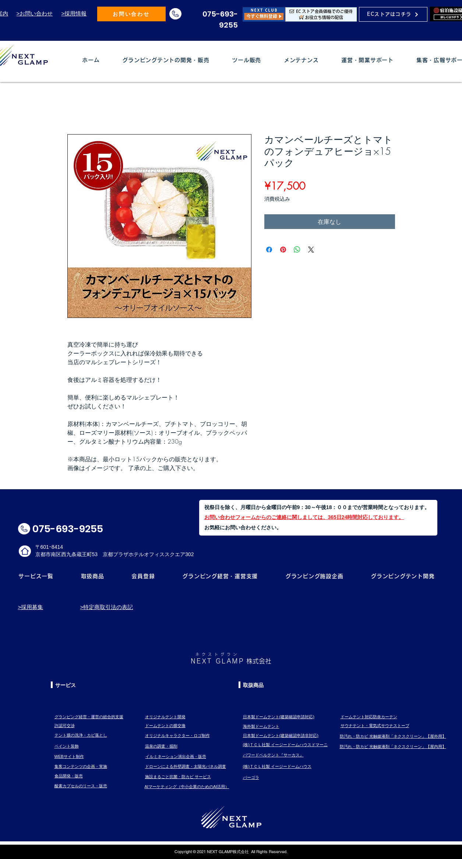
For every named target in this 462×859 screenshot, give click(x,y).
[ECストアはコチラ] (393, 14)
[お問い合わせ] (131, 14)
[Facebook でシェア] (269, 249)
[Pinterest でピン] (283, 249)
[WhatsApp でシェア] (297, 249)
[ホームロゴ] (25, 551)
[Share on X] (311, 249)
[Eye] (300, 14)
